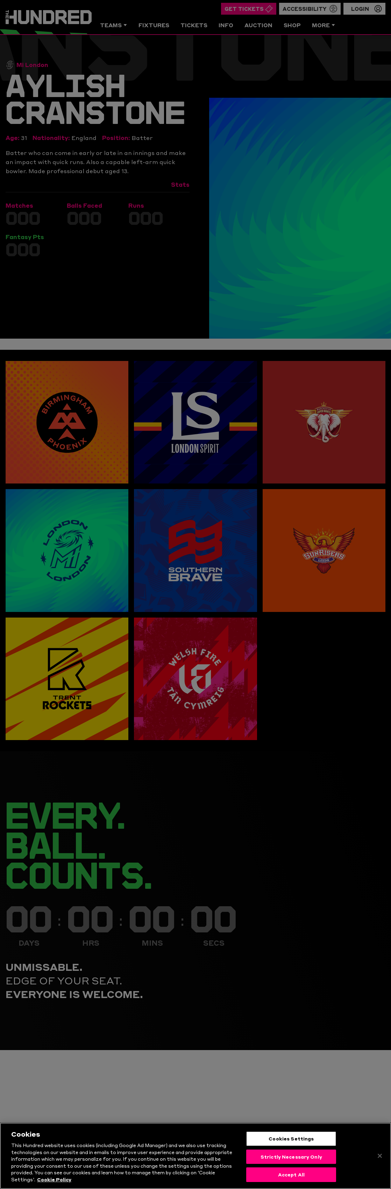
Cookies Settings (291, 1140)
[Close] (380, 1157)
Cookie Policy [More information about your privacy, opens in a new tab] (54, 1180)
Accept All (291, 1176)
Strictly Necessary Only (291, 1157)
